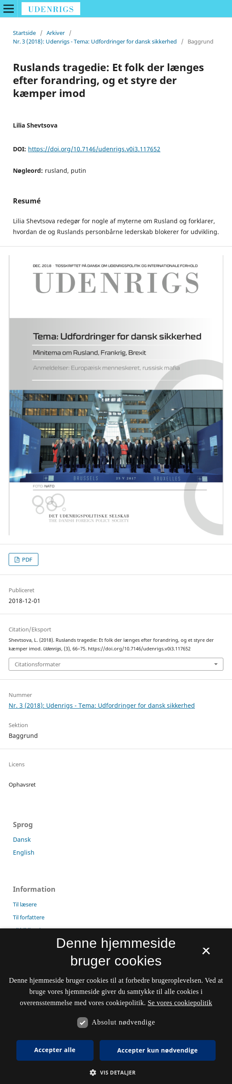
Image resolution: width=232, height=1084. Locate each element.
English (23, 852)
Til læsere (25, 904)
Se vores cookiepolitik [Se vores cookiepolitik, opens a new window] (179, 1002)
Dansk (22, 839)
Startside (24, 33)
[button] (115, 1072)
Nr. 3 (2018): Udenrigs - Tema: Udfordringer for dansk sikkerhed (95, 41)
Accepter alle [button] (54, 1050)
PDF (26, 559)
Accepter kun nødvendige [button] (157, 1050)
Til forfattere (28, 917)
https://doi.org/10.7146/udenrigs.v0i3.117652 (94, 149)
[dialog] (116, 1006)
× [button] (206, 954)
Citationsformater (37, 664)
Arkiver (56, 33)
